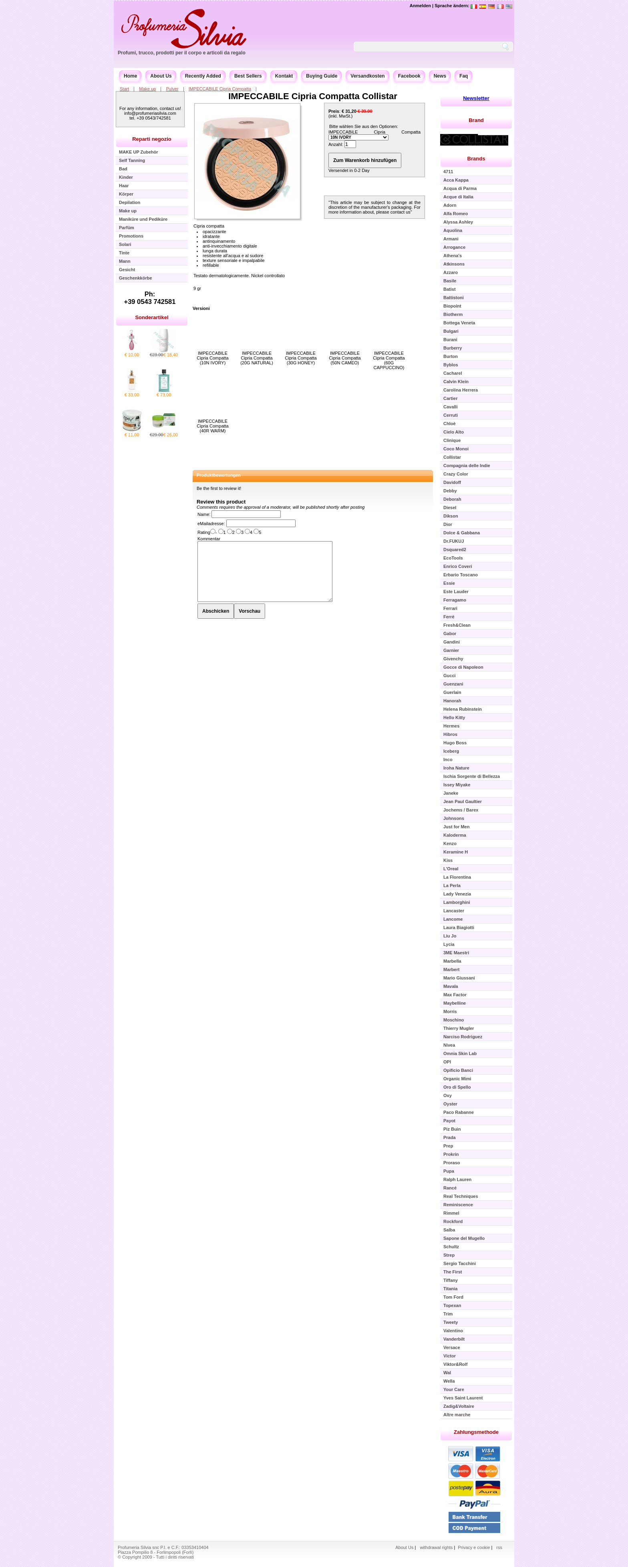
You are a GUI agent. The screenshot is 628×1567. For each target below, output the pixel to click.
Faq (463, 76)
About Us (160, 76)
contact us (400, 212)
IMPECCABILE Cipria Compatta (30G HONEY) (300, 358)
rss (499, 1547)
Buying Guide (321, 76)
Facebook (409, 76)
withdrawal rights (436, 1547)
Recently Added (203, 76)
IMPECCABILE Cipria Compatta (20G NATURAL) (256, 358)
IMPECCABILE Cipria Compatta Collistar (312, 96)
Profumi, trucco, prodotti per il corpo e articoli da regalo (182, 53)
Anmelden (420, 5)
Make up (147, 88)
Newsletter (476, 98)
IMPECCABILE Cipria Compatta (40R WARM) (212, 426)
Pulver (172, 88)
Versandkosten (367, 76)
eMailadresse (210, 523)
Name (203, 514)
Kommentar (208, 538)
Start (124, 88)
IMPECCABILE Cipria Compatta (220, 88)
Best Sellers (248, 76)
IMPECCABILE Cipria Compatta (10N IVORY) (212, 358)
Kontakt (284, 76)
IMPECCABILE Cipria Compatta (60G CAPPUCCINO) (389, 360)
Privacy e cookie (474, 1547)
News (440, 76)
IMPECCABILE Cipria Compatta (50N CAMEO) (344, 358)
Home (130, 76)
